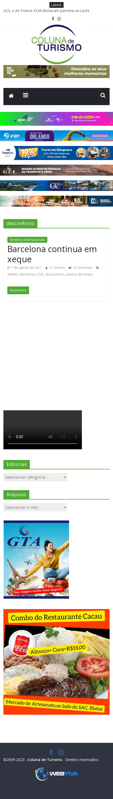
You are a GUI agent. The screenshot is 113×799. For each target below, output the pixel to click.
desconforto (54, 274)
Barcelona (27, 274)
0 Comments (80, 267)
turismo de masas (79, 274)
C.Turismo (58, 267)
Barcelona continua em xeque (52, 253)
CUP (40, 274)
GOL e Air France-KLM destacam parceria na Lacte (46, 10)
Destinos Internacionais (27, 240)
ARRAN (12, 274)
